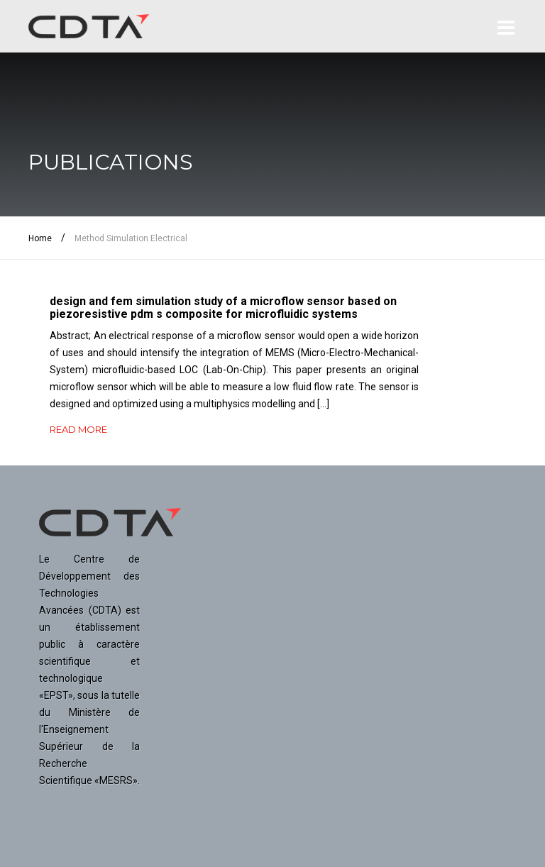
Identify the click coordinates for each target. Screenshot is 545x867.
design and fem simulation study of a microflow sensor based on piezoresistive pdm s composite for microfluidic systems (223, 307)
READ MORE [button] (78, 429)
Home (40, 238)
